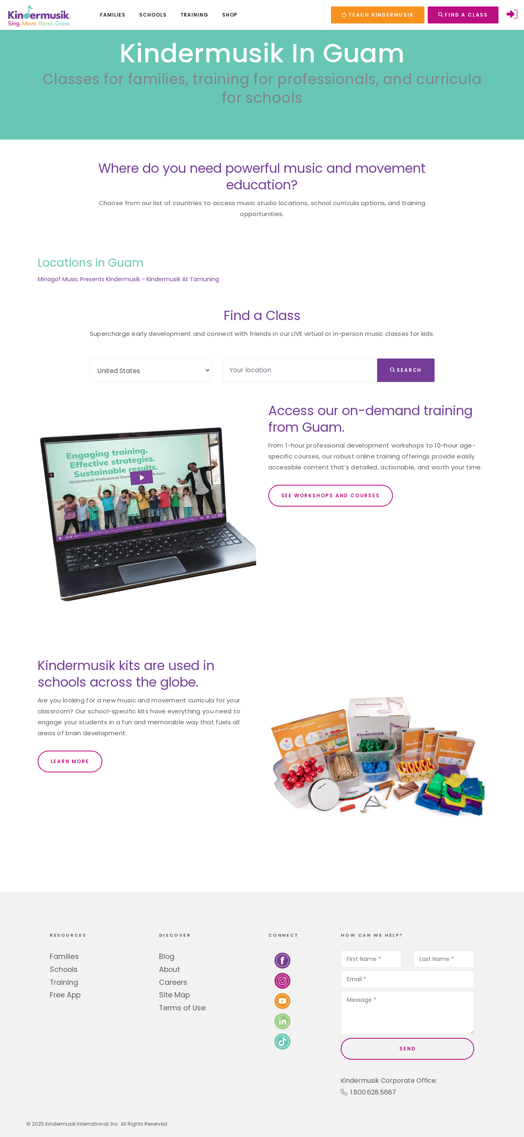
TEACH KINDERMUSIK (378, 14)
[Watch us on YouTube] (282, 1001)
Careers (173, 982)
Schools (64, 969)
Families (64, 956)
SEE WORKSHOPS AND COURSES (330, 495)
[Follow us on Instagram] (282, 980)
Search (406, 370)
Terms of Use (182, 1008)
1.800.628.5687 (368, 1092)
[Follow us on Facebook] (282, 960)
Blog (166, 956)
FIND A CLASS (463, 14)
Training (64, 982)
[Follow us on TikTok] (282, 1041)
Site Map (174, 995)
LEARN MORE (70, 761)
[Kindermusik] (39, 15)
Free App (65, 995)
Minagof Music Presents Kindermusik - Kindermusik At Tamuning (128, 279)
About (169, 969)
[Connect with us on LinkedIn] (282, 1021)
